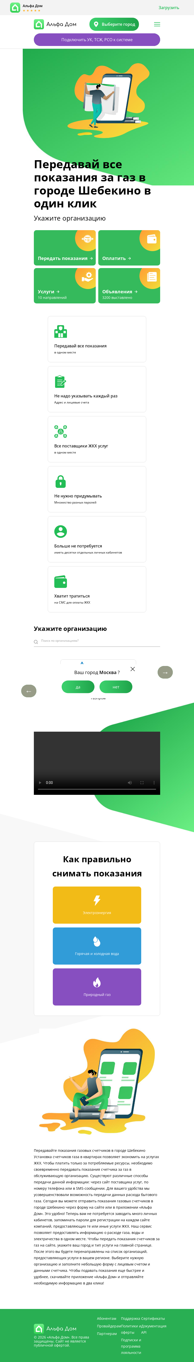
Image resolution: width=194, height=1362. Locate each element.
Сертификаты (153, 1318)
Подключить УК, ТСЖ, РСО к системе (97, 39)
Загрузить (169, 7)
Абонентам (106, 1318)
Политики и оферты (131, 1329)
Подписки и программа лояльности (131, 1346)
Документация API (153, 1329)
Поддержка (130, 1318)
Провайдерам (109, 1326)
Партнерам (107, 1333)
